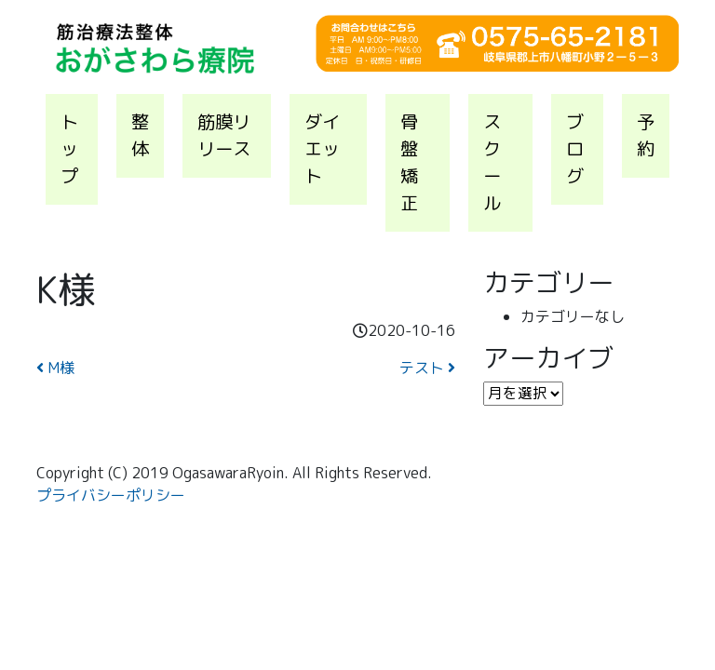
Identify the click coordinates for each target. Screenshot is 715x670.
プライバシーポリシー (110, 495)
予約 (645, 135)
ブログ (575, 148)
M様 (55, 367)
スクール (492, 161)
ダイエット (322, 148)
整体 (140, 135)
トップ (69, 148)
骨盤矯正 (409, 161)
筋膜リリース (223, 135)
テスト (427, 367)
